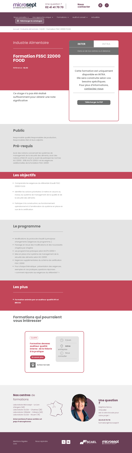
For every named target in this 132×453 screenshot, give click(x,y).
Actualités (95, 17)
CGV (15, 444)
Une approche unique (41, 17)
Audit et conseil (79, 17)
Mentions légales (20, 441)
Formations (62, 17)
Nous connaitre (20, 17)
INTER (81, 44)
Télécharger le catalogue (31, 21)
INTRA (106, 44)
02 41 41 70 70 (54, 7)
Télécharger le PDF (94, 102)
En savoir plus (37, 357)
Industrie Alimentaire (31, 42)
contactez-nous (93, 88)
